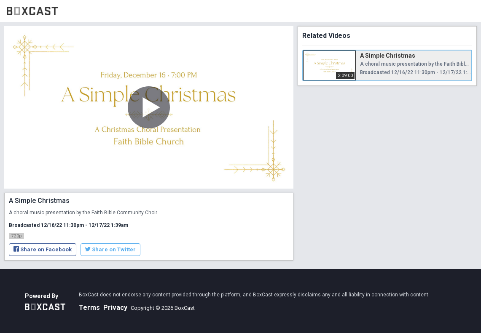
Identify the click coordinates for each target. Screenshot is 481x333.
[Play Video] (149, 107)
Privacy (115, 308)
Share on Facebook (42, 249)
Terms (89, 308)
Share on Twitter (110, 249)
